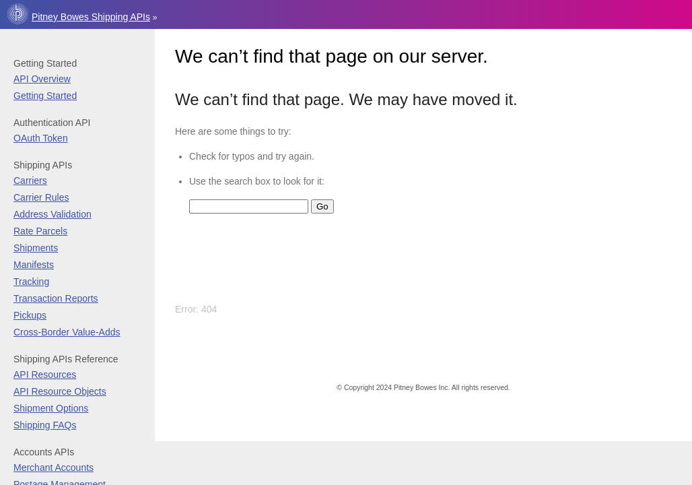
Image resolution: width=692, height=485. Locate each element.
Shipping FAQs (44, 425)
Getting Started (45, 95)
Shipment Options (50, 408)
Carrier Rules (41, 197)
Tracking (31, 281)
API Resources (44, 374)
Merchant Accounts (53, 467)
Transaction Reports (55, 298)
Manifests (33, 264)
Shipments (35, 248)
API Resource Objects (59, 391)
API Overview (42, 78)
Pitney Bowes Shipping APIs (91, 16)
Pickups (29, 315)
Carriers (30, 180)
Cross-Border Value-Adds (66, 332)
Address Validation (52, 214)
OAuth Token (40, 138)
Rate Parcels (40, 231)
